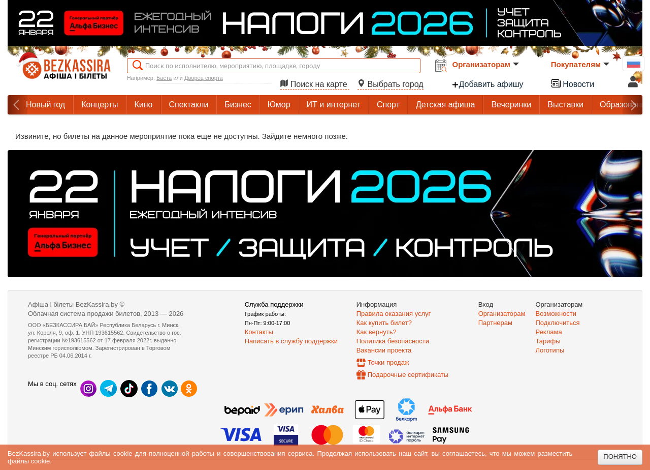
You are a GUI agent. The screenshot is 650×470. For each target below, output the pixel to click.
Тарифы (548, 341)
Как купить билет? (384, 323)
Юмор (279, 104)
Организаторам (485, 64)
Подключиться (558, 323)
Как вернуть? (376, 332)
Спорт (388, 104)
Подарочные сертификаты (408, 374)
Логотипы (550, 350)
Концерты (99, 104)
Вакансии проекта (384, 350)
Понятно (620, 456)
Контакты (259, 332)
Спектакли (189, 104)
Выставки (565, 104)
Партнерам (495, 323)
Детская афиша (445, 104)
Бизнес (237, 104)
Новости (572, 83)
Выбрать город (391, 84)
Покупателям (580, 64)
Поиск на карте (314, 84)
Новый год (45, 104)
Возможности (556, 313)
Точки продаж (388, 362)
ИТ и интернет (334, 104)
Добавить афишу (487, 84)
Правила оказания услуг (393, 313)
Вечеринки (511, 104)
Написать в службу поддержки (291, 341)
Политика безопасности (392, 341)
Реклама (549, 332)
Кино (144, 104)
